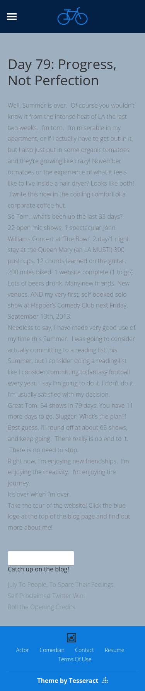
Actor (22, 650)
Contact (84, 650)
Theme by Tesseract (67, 680)
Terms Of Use (75, 659)
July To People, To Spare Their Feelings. (61, 584)
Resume (115, 650)
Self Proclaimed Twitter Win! (46, 595)
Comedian (52, 650)
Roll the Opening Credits (41, 607)
